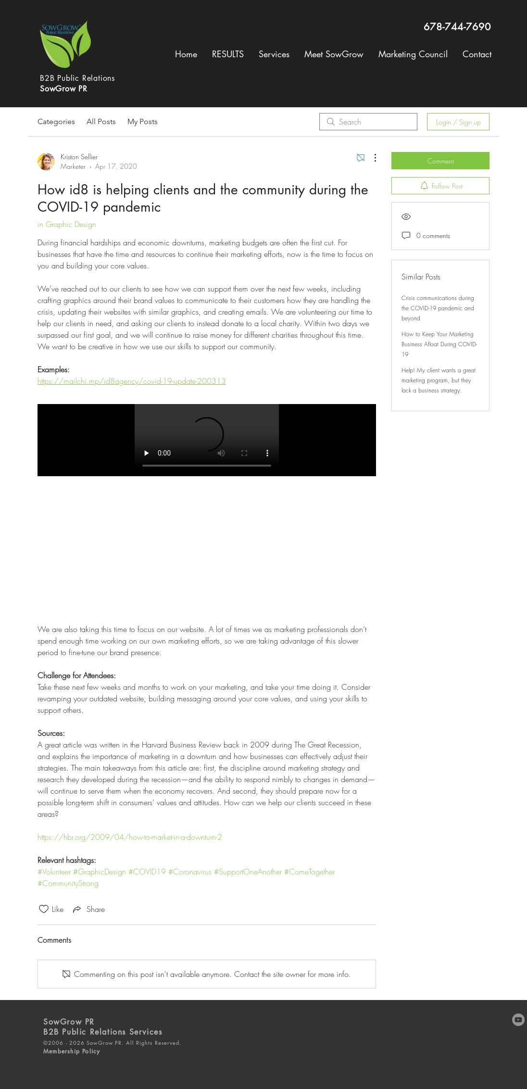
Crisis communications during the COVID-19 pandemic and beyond (438, 308)
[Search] (480, 87)
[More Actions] (370, 158)
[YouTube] (518, 1019)
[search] (368, 121)
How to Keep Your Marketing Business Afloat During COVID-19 (439, 344)
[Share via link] (88, 909)
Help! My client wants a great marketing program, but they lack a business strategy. (439, 380)
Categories (56, 121)
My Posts (142, 121)
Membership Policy (71, 1051)
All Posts (101, 121)
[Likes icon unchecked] (44, 909)
